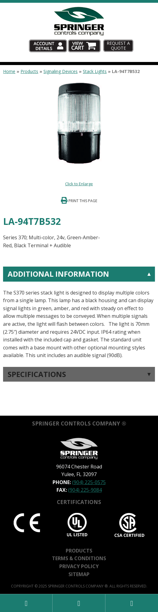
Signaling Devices (60, 71)
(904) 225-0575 (89, 482)
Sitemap (79, 574)
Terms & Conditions (79, 558)
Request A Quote (118, 45)
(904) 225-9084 (85, 490)
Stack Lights (95, 71)
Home (9, 71)
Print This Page (82, 200)
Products (29, 71)
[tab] (79, 313)
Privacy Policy (79, 566)
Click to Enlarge (79, 184)
